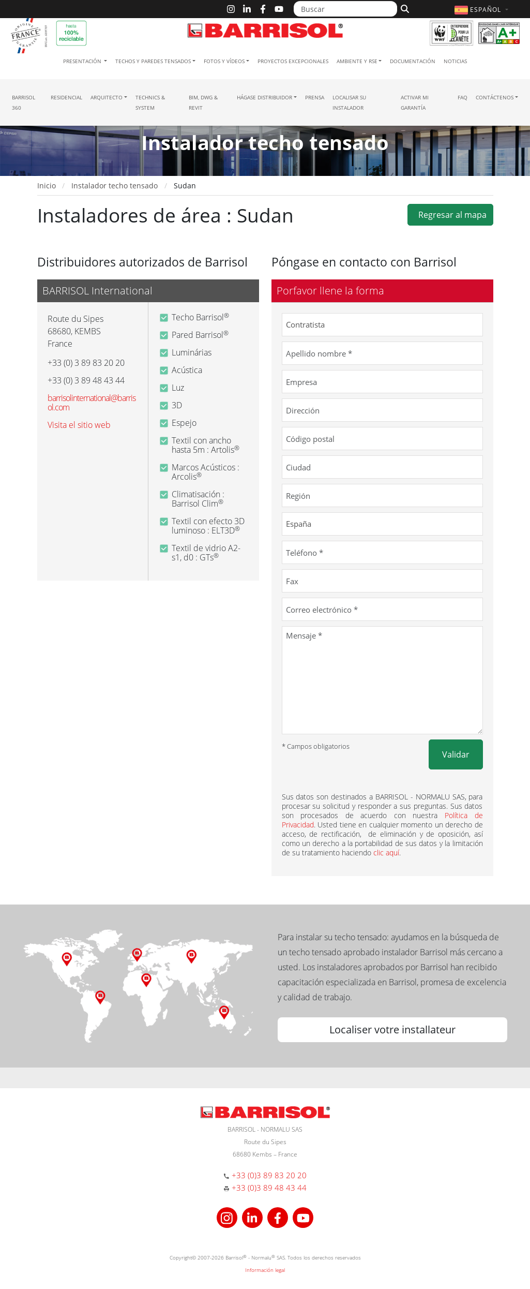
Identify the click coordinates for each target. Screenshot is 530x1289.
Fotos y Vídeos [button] (224, 61)
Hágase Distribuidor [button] (264, 97)
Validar (456, 754)
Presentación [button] (83, 61)
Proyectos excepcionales (293, 61)
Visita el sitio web (79, 425)
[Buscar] (345, 9)
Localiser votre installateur (392, 1029)
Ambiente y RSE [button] (357, 61)
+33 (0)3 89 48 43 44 (269, 1187)
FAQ (462, 97)
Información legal (265, 1269)
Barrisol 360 (23, 102)
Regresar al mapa (450, 214)
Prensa (314, 97)
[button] (482, 9)
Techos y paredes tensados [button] (153, 61)
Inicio (46, 185)
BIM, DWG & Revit (203, 102)
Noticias (455, 61)
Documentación (412, 61)
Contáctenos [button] (494, 97)
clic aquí (386, 852)
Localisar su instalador (349, 102)
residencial (66, 97)
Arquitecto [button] (106, 97)
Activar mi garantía (415, 102)
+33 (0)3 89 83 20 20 (269, 1175)
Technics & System (150, 102)
